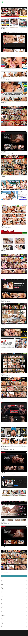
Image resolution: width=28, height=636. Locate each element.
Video (1, 627)
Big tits (2, 587)
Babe (1, 581)
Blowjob (2, 588)
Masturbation (2, 610)
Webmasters (16, 634)
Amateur (2, 577)
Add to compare (3, 29)
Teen (1, 626)
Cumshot (2, 591)
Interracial (2, 606)
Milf (1, 611)
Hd (1, 603)
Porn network (2, 615)
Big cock (2, 585)
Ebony (1, 592)
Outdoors (2, 612)
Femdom (2, 593)
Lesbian (2, 608)
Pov (1, 618)
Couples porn (2, 589)
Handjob (2, 600)
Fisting (2, 596)
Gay (1, 599)
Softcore (2, 622)
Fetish (1, 595)
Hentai (2, 604)
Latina (1, 607)
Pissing (2, 614)
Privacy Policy (13, 634)
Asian (1, 580)
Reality (2, 619)
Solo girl (2, 623)
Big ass (2, 584)
